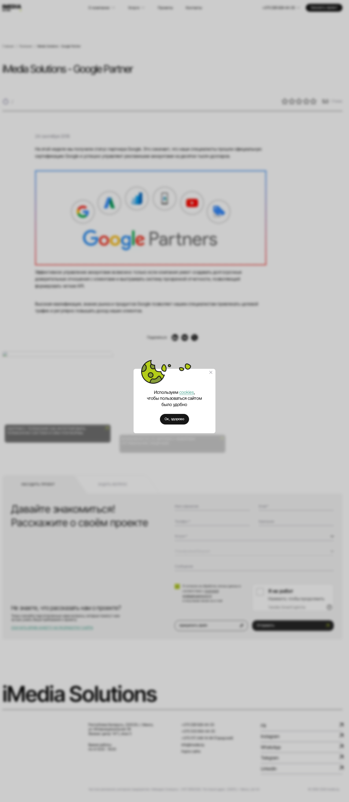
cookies (186, 392)
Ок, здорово (174, 419)
